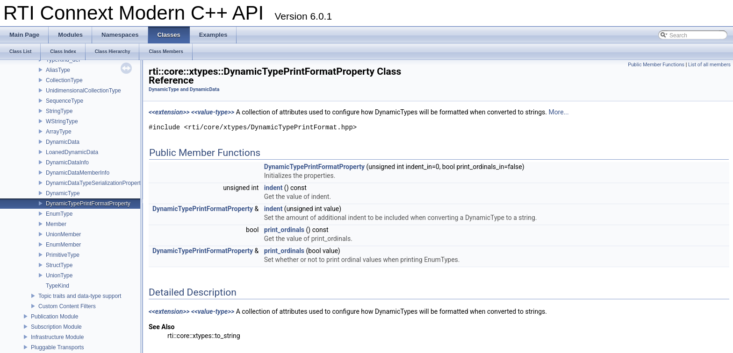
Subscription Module (56, 327)
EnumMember (63, 244)
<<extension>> (169, 112)
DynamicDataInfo (67, 162)
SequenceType (64, 101)
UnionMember (63, 234)
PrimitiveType (62, 255)
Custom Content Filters (67, 306)
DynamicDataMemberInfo (77, 172)
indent (273, 187)
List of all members (709, 65)
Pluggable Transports (57, 347)
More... (558, 112)
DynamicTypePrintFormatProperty (88, 203)
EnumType (59, 214)
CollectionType (64, 80)
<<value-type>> (212, 112)
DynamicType (63, 193)
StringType (59, 111)
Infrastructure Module (57, 337)
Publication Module (54, 316)
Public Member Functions (656, 65)
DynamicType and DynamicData (184, 89)
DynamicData (62, 142)
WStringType (62, 121)
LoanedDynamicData (72, 152)
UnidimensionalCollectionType (83, 90)
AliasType (58, 70)
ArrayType (59, 131)
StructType (59, 265)
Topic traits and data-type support (79, 296)
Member (56, 224)
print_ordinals (284, 229)
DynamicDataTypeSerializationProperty (95, 183)
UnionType (59, 275)
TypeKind (57, 285)
